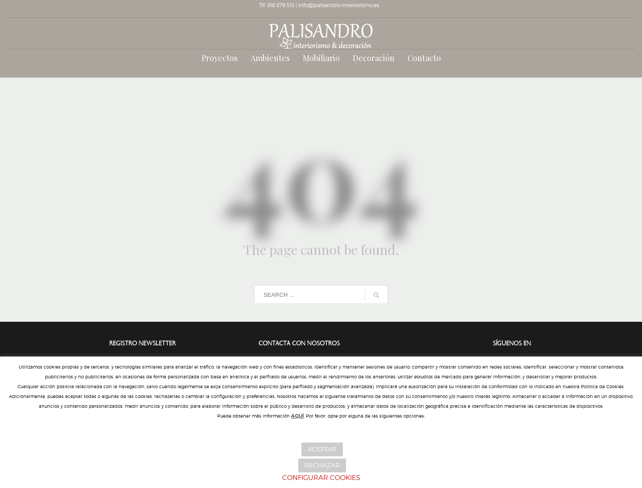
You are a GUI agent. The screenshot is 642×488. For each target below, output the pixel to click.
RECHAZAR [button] (322, 465)
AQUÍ (297, 416)
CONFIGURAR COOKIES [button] (321, 478)
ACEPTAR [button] (322, 449)
